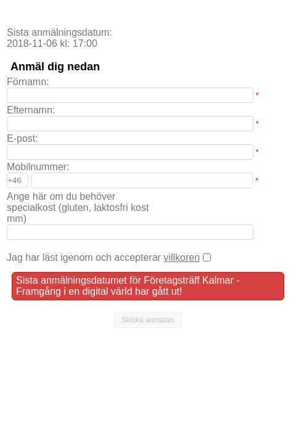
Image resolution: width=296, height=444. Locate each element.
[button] (147, 320)
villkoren (181, 257)
